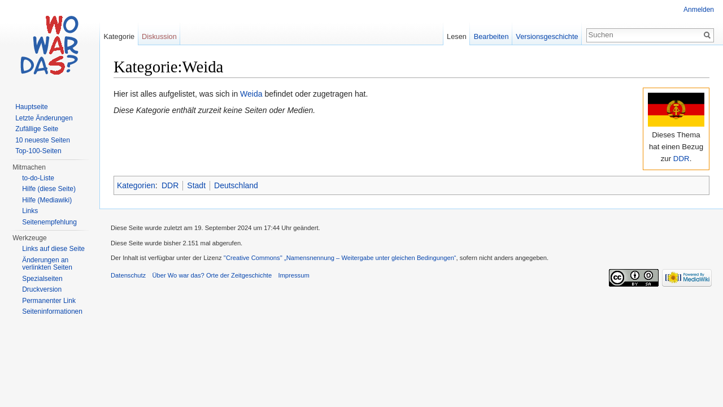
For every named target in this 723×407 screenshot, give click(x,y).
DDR (681, 158)
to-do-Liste (38, 178)
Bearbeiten (491, 36)
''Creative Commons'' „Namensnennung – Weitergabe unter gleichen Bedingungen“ (340, 257)
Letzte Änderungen (43, 118)
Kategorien (136, 185)
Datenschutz (128, 275)
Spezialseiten (42, 279)
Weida (251, 93)
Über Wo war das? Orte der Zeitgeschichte (212, 275)
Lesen (457, 36)
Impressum (293, 275)
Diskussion (159, 36)
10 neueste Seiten (42, 140)
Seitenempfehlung (49, 222)
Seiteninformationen (52, 311)
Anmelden (698, 10)
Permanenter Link (49, 301)
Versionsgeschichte (547, 36)
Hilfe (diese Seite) (49, 189)
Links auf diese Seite (53, 249)
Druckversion (42, 289)
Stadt (196, 185)
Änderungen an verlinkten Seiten (47, 264)
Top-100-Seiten (38, 151)
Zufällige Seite (36, 129)
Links (30, 211)
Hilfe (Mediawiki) (47, 200)
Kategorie (118, 36)
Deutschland (236, 185)
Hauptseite (31, 107)
